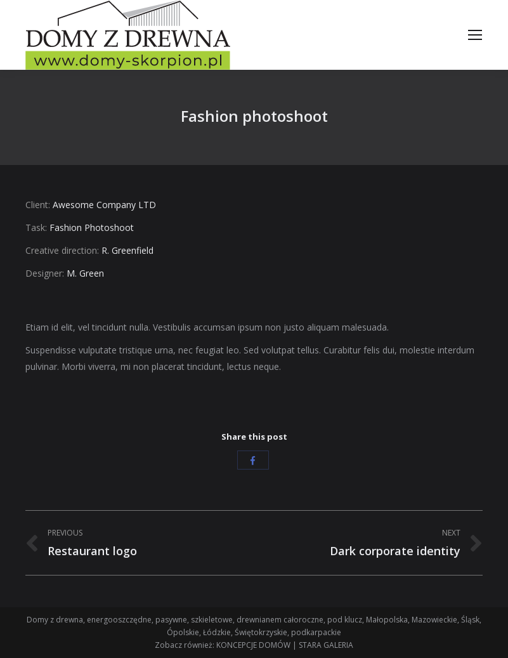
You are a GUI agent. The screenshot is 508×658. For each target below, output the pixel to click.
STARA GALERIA (326, 645)
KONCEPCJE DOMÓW (253, 645)
